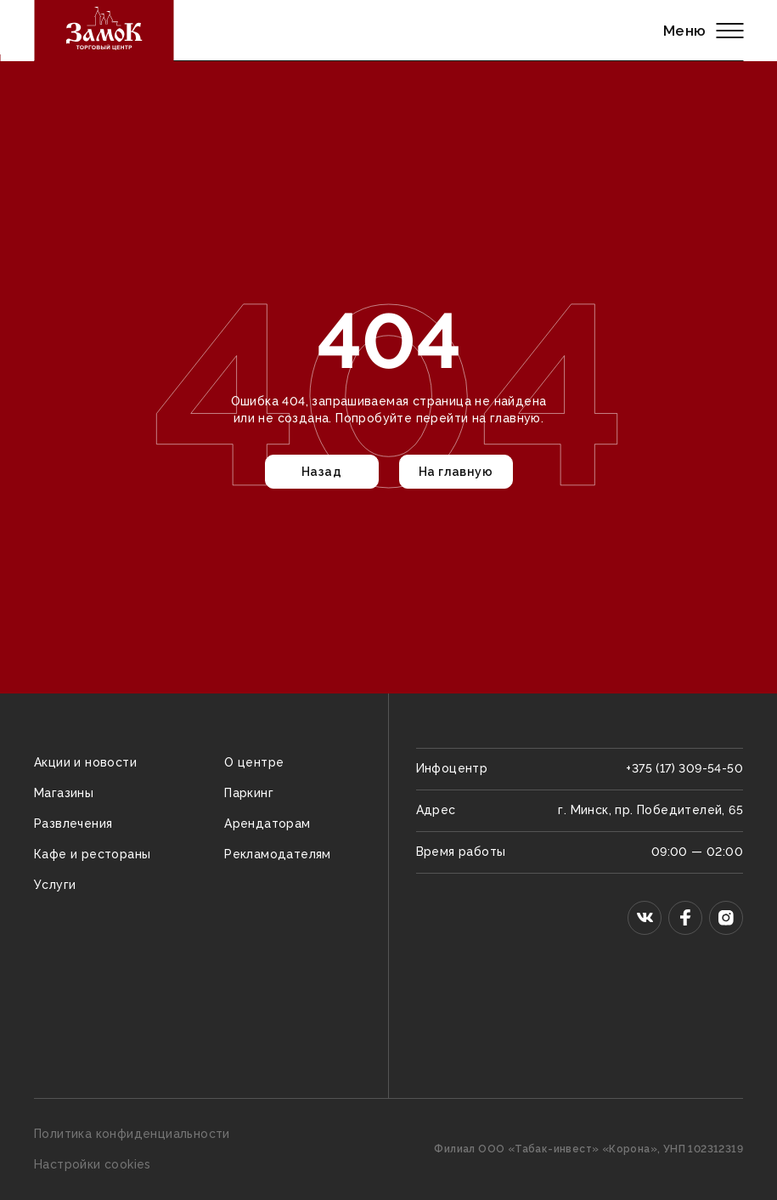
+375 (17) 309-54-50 (684, 768)
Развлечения (73, 823)
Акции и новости (85, 762)
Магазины (63, 793)
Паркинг (248, 793)
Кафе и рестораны (92, 854)
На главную (456, 471)
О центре (254, 762)
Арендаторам (267, 823)
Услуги (55, 885)
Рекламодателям (277, 854)
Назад (321, 471)
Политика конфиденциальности (132, 1134)
